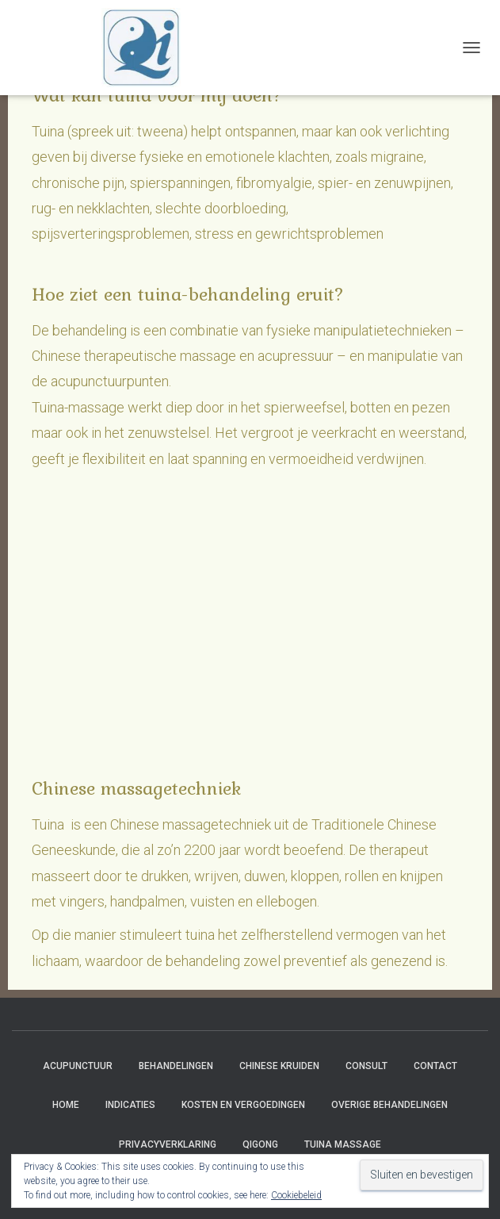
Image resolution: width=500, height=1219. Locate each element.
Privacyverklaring (167, 1144)
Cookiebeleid (296, 1195)
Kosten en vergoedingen (243, 1104)
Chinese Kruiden (279, 1065)
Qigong (260, 1144)
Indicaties (130, 1104)
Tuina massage (342, 1144)
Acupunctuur (78, 1065)
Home (65, 1104)
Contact (435, 1065)
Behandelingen (176, 1065)
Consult (366, 1065)
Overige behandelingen (389, 1104)
